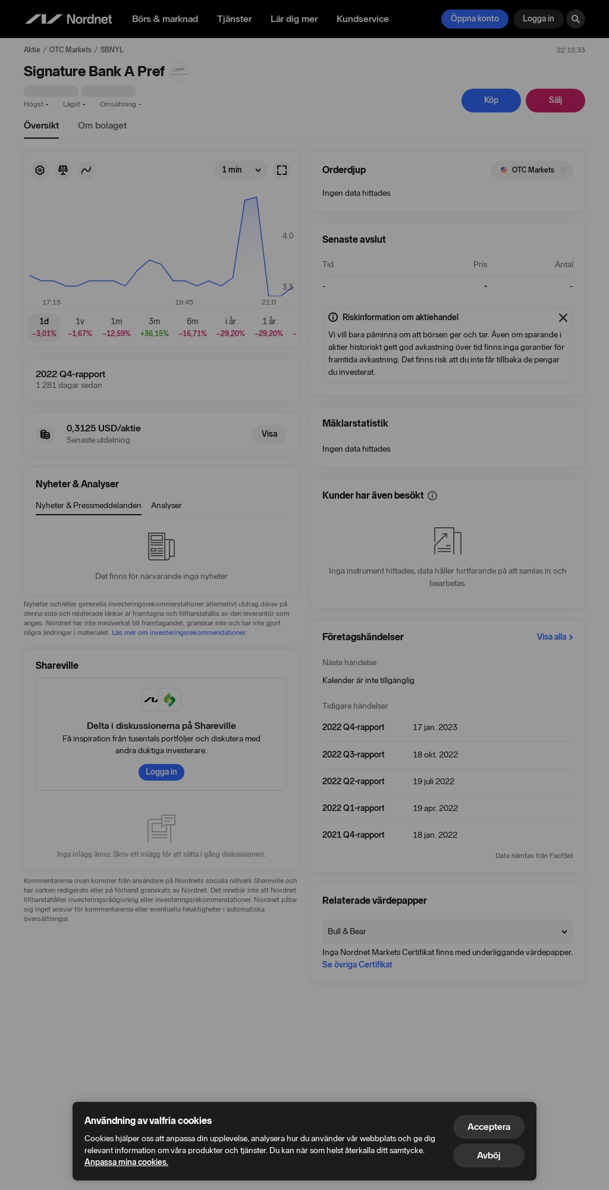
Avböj (489, 1155)
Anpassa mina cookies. (126, 1162)
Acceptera (488, 1126)
